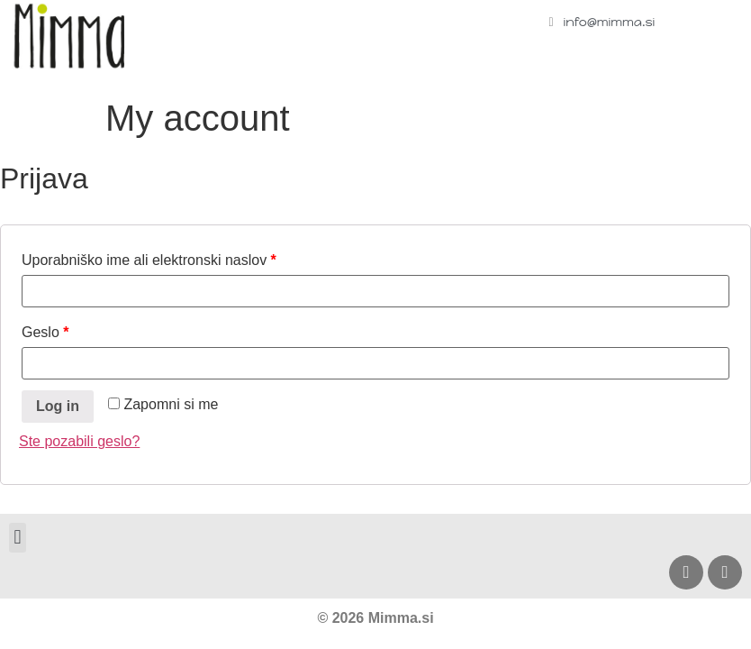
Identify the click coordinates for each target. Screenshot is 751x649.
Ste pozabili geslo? (79, 441)
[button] (17, 538)
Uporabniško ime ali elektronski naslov (149, 260)
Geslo (45, 332)
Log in (57, 406)
